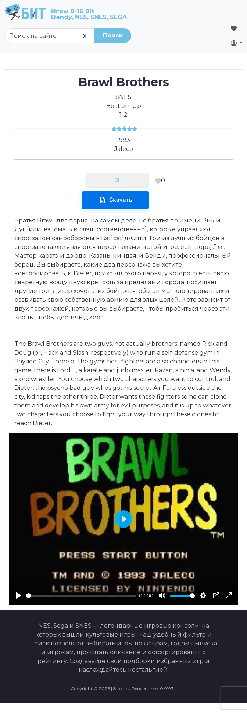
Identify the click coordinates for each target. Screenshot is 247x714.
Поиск (113, 35)
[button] (237, 43)
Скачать (115, 200)
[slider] (81, 595)
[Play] (18, 595)
